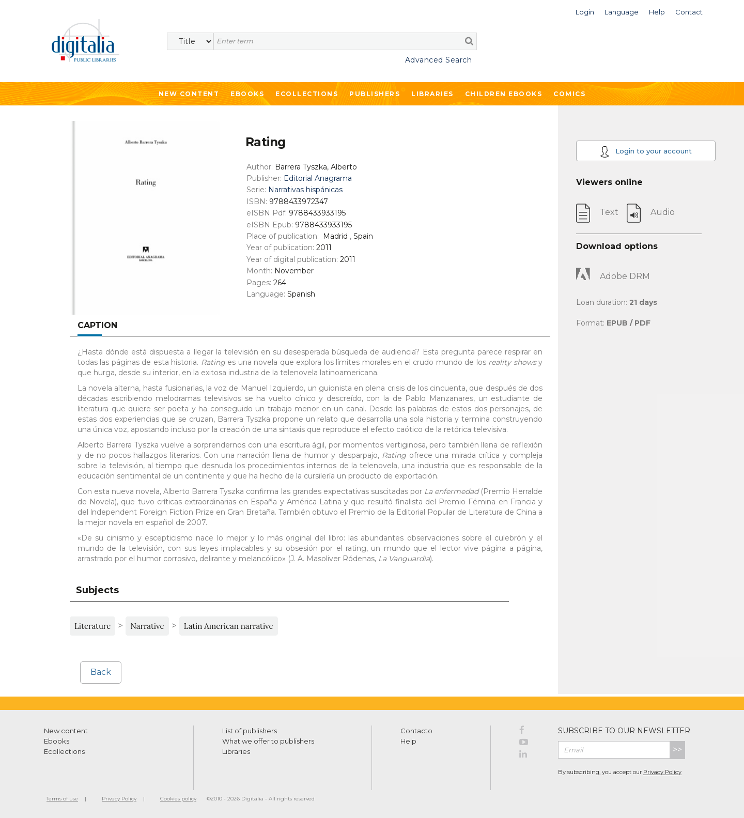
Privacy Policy (662, 772)
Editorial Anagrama (318, 178)
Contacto (416, 731)
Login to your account (646, 152)
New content (66, 731)
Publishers (374, 94)
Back (100, 672)
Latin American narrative (228, 626)
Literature (92, 626)
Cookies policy (178, 798)
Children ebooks (503, 94)
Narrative (147, 626)
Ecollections (306, 94)
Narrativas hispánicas (305, 189)
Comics (569, 94)
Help (408, 741)
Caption (97, 325)
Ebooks (247, 94)
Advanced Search (438, 60)
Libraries (432, 94)
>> (677, 749)
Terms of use (62, 798)
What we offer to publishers (268, 741)
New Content (189, 94)
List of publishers (249, 731)
